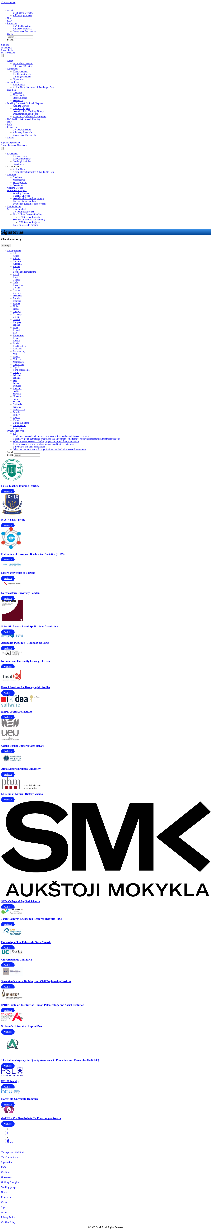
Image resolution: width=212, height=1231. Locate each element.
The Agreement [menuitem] (20, 71)
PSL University (10, 1081)
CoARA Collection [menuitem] (22, 26)
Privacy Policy (8, 1217)
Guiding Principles (10, 1182)
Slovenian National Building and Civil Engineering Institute (36, 981)
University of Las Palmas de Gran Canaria (26, 942)
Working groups (8, 1187)
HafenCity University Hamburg (20, 1098)
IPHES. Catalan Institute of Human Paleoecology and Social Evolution (42, 1004)
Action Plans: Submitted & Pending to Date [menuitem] (33, 87)
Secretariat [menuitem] (18, 100)
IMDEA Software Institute (16, 711)
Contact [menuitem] (10, 34)
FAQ (3, 1167)
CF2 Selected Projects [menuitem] (29, 222)
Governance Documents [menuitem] (24, 31)
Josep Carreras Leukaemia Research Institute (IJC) (31, 918)
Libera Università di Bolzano (18, 572)
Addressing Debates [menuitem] (22, 15)
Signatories (6, 1162)
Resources (6, 1197)
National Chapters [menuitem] (21, 108)
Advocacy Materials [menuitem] (22, 28)
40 (8, 1139)
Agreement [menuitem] (12, 68)
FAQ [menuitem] (9, 20)
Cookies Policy (8, 1222)
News (3, 1192)
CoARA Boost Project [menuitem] (23, 211)
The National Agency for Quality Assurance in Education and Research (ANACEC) (50, 1060)
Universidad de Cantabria (16, 959)
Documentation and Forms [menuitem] (25, 113)
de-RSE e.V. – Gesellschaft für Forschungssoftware (31, 1118)
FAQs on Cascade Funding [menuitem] (25, 225)
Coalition (5, 1172)
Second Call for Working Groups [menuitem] (28, 111)
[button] (10, 39)
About (4, 1212)
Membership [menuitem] (19, 95)
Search (10, 455)
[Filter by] (5, 245)
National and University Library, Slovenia (25, 661)
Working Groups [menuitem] (21, 106)
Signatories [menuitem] (18, 79)
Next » (10, 1142)
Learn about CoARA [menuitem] (23, 12)
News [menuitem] (9, 18)
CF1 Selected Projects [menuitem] (29, 217)
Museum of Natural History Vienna (22, 793)
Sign (3, 1207)
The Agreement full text (12, 1152)
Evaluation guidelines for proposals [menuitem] (29, 116)
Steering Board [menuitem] (20, 98)
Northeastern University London (20, 592)
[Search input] (20, 36)
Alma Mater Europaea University (21, 768)
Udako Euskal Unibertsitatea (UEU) (22, 745)
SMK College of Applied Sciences (20, 901)
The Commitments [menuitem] (22, 74)
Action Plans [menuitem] (13, 82)
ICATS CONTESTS (13, 519)
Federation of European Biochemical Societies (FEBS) (32, 554)
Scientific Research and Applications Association (29, 626)
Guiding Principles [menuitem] (22, 76)
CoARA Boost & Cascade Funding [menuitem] (23, 119)
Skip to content (8, 2)
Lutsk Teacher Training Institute (20, 485)
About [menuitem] (10, 10)
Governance (7, 1177)
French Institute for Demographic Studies (25, 687)
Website (8, 491)
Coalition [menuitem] (11, 90)
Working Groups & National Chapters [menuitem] (25, 103)
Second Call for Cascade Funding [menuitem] (29, 219)
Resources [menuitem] (12, 23)
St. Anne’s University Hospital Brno (22, 1026)
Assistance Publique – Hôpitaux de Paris (25, 642)
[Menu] (2, 55)
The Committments (10, 1157)
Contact (5, 1202)
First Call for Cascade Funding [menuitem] (27, 214)
